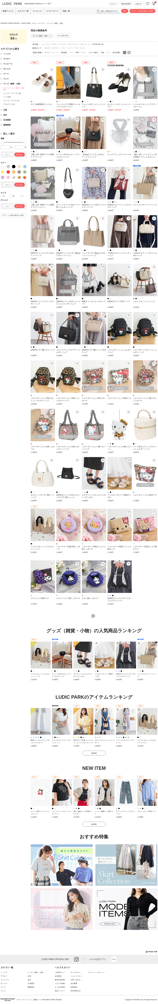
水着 (29, 976)
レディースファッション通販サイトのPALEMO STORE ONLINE (39, 1000)
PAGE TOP (151, 952)
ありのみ (55, 52)
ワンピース (5, 980)
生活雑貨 (31, 983)
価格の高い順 (85, 44)
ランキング (37, 11)
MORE (94, 753)
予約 (76, 48)
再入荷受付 (145, 94)
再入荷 (82, 48)
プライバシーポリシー (96, 972)
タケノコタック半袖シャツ (146, 811)
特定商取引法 (76, 991)
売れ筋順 (62, 44)
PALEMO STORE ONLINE (10, 23)
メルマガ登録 (60, 983)
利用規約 (74, 987)
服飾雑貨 (31, 987)
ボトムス (4, 983)
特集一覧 (66, 11)
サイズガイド (76, 972)
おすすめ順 (45, 44)
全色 (108, 52)
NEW (63, 48)
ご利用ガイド (60, 972)
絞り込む (19, 155)
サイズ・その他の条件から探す (142, 11)
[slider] (2, 142)
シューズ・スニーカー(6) (12, 93)
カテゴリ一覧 (23, 11)
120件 (84, 52)
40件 (71, 52)
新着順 (54, 44)
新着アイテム (8, 11)
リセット (8, 155)
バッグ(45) (7, 97)
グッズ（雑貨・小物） (56, 23)
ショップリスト (76, 976)
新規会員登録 (126, 4)
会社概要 (74, 983)
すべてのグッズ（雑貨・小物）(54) (14, 88)
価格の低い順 (73, 44)
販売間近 (55, 48)
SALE (70, 48)
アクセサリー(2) (9, 104)
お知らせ (138, 4)
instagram (76, 959)
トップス (4, 972)
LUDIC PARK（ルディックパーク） (33, 23)
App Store (113, 959)
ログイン (113, 4)
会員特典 (58, 976)
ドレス (3, 991)
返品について (60, 991)
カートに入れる (153, 3)
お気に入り (147, 3)
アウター (4, 976)
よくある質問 (60, 987)
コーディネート (52, 11)
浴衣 (29, 980)
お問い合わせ (76, 980)
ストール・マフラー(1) (11, 101)
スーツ (3, 987)
